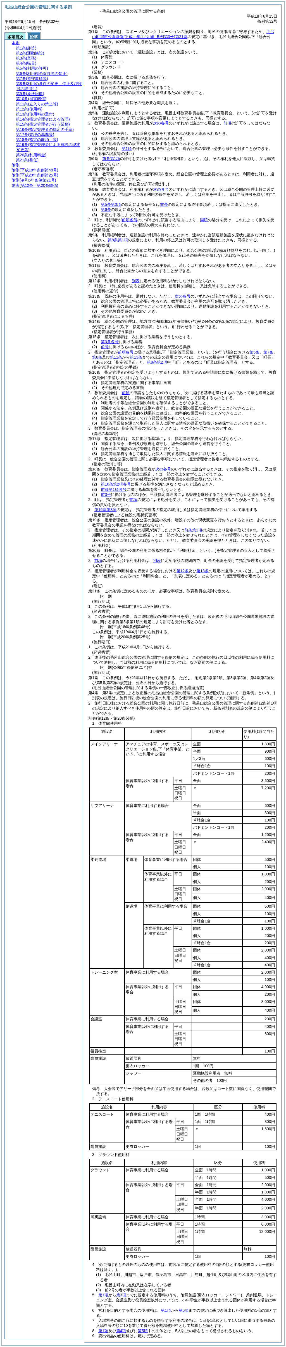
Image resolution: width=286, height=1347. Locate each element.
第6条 (106, 209)
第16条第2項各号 (116, 484)
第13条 (136, 357)
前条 (164, 204)
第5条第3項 (111, 204)
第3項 (121, 1295)
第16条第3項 (105, 509)
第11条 (116, 357)
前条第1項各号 (114, 489)
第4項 (121, 1331)
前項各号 (129, 220)
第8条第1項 (118, 240)
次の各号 (161, 123)
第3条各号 (110, 342)
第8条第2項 (157, 362)
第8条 (97, 357)
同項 (204, 220)
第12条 (183, 571)
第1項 (127, 148)
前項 (227, 123)
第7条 (268, 352)
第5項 (184, 1310)
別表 (136, 281)
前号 (105, 347)
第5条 (254, 352)
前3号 (106, 494)
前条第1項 (111, 158)
